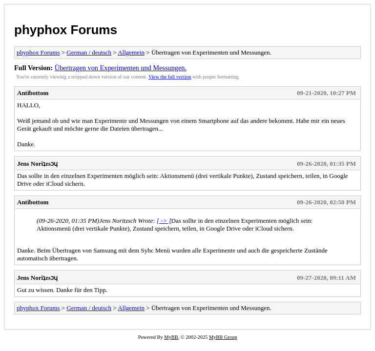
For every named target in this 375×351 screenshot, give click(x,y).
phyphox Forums (65, 29)
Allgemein (131, 52)
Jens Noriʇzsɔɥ (37, 163)
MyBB (171, 337)
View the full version (169, 76)
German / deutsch (88, 52)
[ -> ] (164, 220)
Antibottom (32, 93)
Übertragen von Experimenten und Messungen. (121, 68)
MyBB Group (223, 337)
